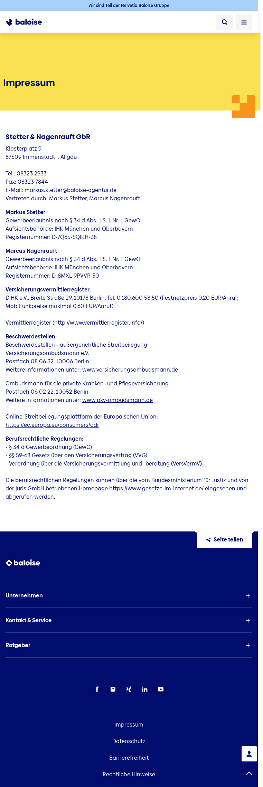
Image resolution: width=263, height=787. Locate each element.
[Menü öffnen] (244, 22)
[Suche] (224, 22)
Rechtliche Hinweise (129, 774)
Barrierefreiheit (129, 758)
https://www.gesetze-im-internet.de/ (156, 488)
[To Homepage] (28, 22)
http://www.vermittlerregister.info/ (98, 323)
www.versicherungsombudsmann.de (130, 370)
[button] (129, 595)
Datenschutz (128, 741)
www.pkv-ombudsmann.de (117, 400)
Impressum (128, 725)
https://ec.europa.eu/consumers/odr (52, 425)
